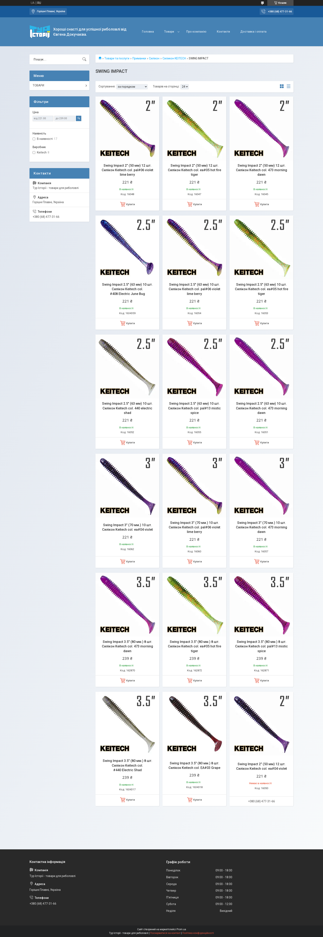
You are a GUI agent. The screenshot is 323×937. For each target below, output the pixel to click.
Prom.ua (181, 929)
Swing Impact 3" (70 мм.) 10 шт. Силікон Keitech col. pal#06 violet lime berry (194, 527)
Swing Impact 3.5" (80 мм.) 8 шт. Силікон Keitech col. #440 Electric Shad (127, 765)
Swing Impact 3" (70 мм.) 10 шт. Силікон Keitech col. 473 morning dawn (261, 527)
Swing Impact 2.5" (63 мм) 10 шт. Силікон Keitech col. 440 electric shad (127, 408)
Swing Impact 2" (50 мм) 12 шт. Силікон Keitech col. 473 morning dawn (261, 170)
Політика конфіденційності (198, 933)
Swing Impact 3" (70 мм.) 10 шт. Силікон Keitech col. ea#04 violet (127, 527)
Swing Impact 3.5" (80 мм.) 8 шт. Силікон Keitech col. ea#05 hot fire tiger (194, 646)
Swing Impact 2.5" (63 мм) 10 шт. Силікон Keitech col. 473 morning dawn (261, 408)
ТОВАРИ (38, 85)
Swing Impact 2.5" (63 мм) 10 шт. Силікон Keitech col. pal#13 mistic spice (194, 408)
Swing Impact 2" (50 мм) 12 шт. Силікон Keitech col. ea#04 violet (261, 766)
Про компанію (196, 31)
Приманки (139, 58)
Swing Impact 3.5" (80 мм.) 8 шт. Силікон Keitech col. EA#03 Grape (194, 765)
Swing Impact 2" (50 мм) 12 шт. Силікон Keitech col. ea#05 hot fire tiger (194, 170)
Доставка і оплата (253, 31)
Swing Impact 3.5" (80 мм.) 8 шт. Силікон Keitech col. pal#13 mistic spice (261, 646)
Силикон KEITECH (174, 58)
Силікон (154, 58)
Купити (130, 204)
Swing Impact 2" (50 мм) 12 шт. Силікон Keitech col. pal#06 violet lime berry (127, 170)
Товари (169, 31)
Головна (148, 31)
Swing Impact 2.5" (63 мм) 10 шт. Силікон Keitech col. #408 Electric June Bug (127, 289)
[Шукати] (84, 59)
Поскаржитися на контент (165, 933)
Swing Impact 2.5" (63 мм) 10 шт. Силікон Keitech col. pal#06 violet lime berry (194, 289)
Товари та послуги (116, 58)
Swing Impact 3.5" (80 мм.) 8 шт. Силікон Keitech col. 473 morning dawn (127, 646)
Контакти (223, 31)
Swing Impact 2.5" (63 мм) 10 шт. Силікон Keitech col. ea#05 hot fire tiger (261, 289)
